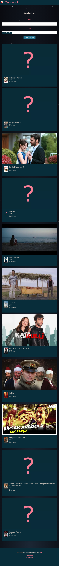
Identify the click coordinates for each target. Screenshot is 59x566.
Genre (29, 19)
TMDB (40, 552)
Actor (29, 28)
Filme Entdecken (29, 38)
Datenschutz (29, 555)
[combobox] (30, 24)
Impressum (29, 557)
